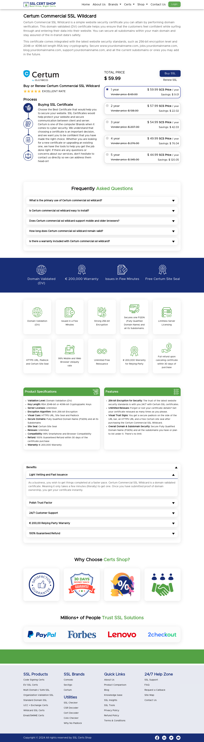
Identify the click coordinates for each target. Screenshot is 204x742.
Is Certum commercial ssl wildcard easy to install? (102, 211)
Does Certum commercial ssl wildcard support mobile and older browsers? (102, 221)
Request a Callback (154, 690)
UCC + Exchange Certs (35, 705)
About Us (98, 4)
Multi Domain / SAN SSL (36, 690)
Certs (127, 4)
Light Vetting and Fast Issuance (102, 476)
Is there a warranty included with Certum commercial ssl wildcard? (102, 241)
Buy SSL (169, 73)
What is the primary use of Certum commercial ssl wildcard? (102, 201)
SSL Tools (109, 705)
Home (85, 4)
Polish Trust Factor (102, 504)
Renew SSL (170, 80)
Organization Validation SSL (38, 695)
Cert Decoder (71, 713)
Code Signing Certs (33, 680)
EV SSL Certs (30, 685)
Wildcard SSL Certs (33, 710)
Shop (140, 4)
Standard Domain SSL (35, 700)
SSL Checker (71, 703)
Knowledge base (113, 695)
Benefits (102, 469)
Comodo (68, 680)
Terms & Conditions (114, 720)
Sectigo (68, 685)
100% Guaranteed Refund (102, 535)
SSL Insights (110, 700)
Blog (106, 690)
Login (174, 4)
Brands (113, 4)
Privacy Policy (111, 710)
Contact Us (157, 4)
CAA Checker (71, 718)
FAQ (146, 685)
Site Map (149, 695)
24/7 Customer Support (102, 514)
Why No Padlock (73, 723)
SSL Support (151, 680)
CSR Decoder (71, 708)
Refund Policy (111, 715)
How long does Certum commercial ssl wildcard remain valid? (102, 231)
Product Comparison (115, 685)
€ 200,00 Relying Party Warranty (102, 525)
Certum (68, 690)
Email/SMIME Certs (33, 715)
